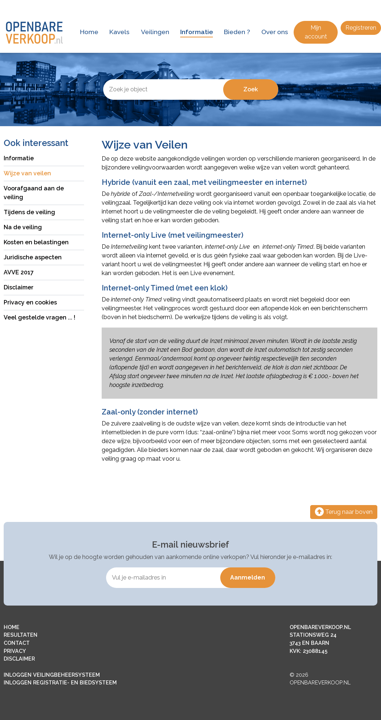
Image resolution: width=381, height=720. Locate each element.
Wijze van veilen (27, 173)
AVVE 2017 (19, 272)
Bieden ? (237, 32)
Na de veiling (23, 227)
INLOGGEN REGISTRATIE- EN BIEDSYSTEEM (60, 682)
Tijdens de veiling (29, 212)
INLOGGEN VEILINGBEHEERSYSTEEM (52, 675)
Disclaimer (18, 287)
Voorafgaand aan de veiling (34, 193)
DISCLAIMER (19, 658)
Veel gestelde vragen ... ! (39, 317)
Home (89, 32)
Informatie (196, 32)
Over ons (274, 32)
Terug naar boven (344, 511)
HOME (11, 627)
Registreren (360, 27)
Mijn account (316, 32)
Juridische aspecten (33, 257)
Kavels (119, 32)
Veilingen (155, 32)
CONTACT (17, 643)
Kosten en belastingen (36, 242)
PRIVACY (15, 651)
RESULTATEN (20, 635)
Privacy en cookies (30, 302)
